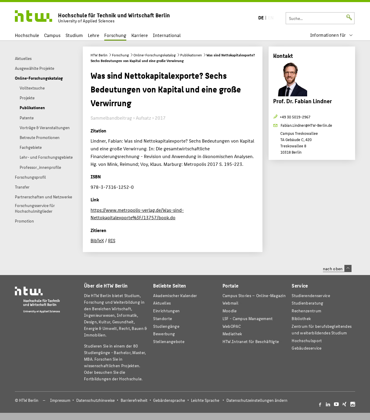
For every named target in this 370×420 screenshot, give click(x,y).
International (167, 35)
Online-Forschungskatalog (154, 55)
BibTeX (97, 240)
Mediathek (232, 334)
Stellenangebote (168, 341)
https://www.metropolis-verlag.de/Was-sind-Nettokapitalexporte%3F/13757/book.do (137, 213)
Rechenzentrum (306, 311)
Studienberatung (307, 303)
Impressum (60, 400)
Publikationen (191, 55)
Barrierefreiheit (134, 400)
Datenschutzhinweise (95, 400)
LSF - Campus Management (248, 318)
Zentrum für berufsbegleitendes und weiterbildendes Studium (322, 329)
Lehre (93, 35)
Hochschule (27, 35)
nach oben (337, 268)
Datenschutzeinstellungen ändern (256, 400)
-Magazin (254, 295)
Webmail (230, 303)
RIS (111, 240)
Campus (52, 35)
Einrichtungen (166, 311)
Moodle (230, 311)
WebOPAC (232, 326)
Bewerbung (164, 334)
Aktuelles (162, 303)
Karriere (139, 35)
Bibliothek (301, 318)
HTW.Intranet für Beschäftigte (251, 341)
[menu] (331, 35)
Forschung (115, 35)
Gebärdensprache (169, 400)
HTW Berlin (99, 55)
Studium (74, 35)
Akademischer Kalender (175, 295)
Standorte (162, 318)
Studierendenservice (311, 295)
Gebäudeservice (306, 348)
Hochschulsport (307, 340)
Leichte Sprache (205, 400)
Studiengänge (166, 326)
